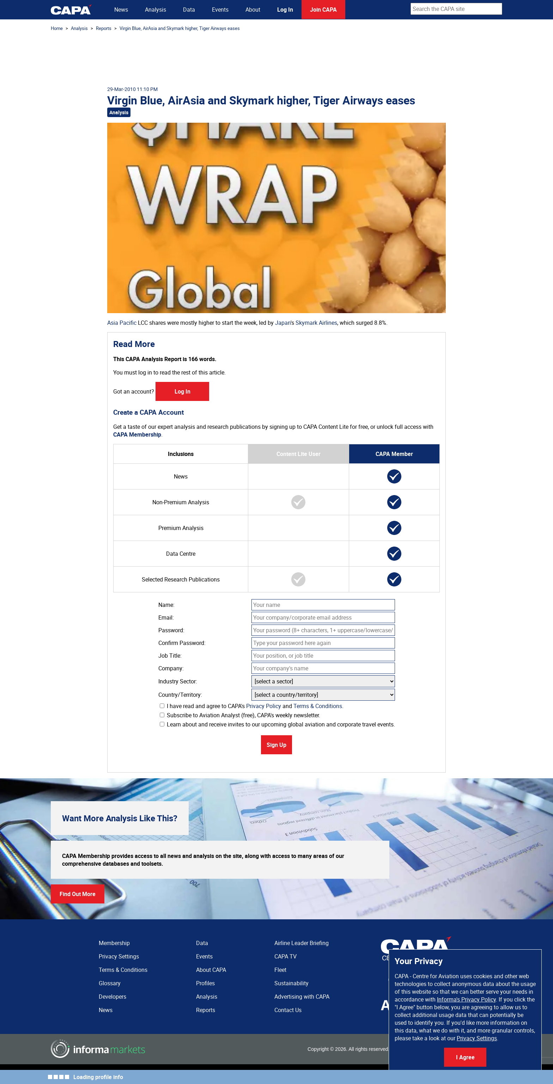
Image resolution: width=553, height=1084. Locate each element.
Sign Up (276, 745)
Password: (171, 630)
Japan (283, 323)
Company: (171, 668)
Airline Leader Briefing (301, 943)
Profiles (205, 983)
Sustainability (291, 983)
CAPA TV (285, 956)
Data (189, 9)
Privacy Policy (263, 706)
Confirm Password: (182, 643)
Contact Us (288, 1010)
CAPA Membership (137, 434)
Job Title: (170, 655)
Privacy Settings (477, 1038)
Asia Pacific (121, 323)
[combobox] (456, 9)
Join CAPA (323, 9)
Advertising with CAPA (301, 996)
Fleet (280, 970)
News (121, 9)
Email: (166, 617)
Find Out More (78, 894)
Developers (112, 996)
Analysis (155, 9)
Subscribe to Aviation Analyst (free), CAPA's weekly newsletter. (240, 715)
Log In (285, 9)
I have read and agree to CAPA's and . (252, 706)
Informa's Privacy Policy (466, 999)
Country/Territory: (180, 695)
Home (57, 28)
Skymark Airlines (316, 323)
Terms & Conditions (317, 706)
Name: (166, 605)
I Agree (465, 1057)
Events (220, 9)
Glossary (110, 983)
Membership (114, 943)
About (252, 9)
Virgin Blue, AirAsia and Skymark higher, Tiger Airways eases (180, 28)
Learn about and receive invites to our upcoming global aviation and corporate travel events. (277, 724)
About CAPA (211, 970)
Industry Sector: (177, 681)
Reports (103, 28)
